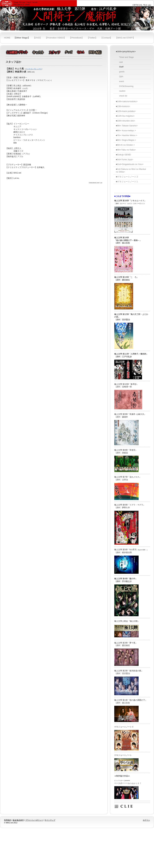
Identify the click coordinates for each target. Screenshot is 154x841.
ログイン (146, 820)
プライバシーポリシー (34, 820)
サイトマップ (50, 820)
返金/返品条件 (18, 820)
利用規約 (7, 820)
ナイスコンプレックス (33, 69)
